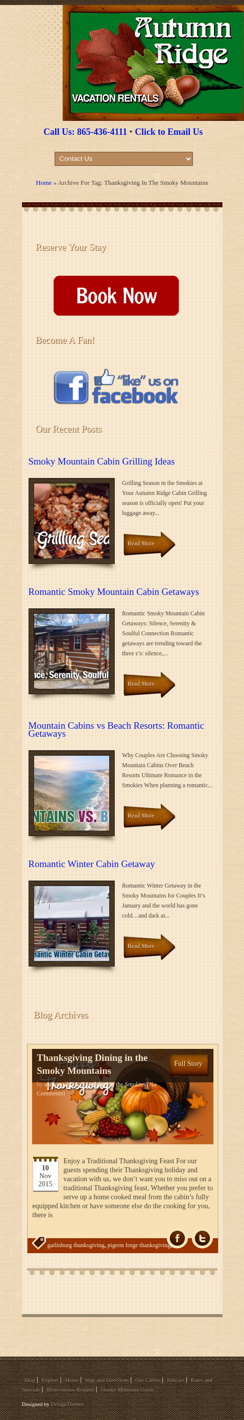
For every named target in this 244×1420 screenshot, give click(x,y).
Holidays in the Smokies (116, 1084)
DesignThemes (67, 1404)
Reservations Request (70, 1390)
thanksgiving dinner (72, 1265)
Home (44, 182)
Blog (30, 1380)
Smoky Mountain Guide (127, 1390)
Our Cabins (147, 1380)
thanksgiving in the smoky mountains (143, 1265)
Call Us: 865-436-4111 (85, 132)
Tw (202, 1238)
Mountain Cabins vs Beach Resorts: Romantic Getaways (116, 729)
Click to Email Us (169, 132)
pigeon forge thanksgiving (139, 1245)
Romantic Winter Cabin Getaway (92, 864)
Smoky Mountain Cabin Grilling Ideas (102, 461)
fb (177, 1238)
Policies (175, 1380)
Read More (141, 543)
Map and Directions (107, 1380)
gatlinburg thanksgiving (76, 1245)
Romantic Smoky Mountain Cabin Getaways (114, 591)
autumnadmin (61, 1084)
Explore (50, 1380)
